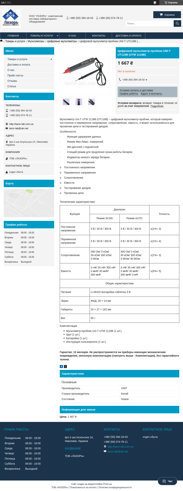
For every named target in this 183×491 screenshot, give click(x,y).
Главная (13, 35)
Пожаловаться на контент (83, 487)
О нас (72, 35)
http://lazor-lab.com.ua (21, 124)
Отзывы (12, 80)
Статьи (11, 86)
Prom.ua (107, 484)
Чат (167, 481)
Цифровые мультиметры (62, 41)
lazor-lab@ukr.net (18, 128)
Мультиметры (36, 41)
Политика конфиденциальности (114, 487)
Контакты (98, 35)
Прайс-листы (15, 75)
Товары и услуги (41, 35)
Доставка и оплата (128, 35)
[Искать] (177, 23)
